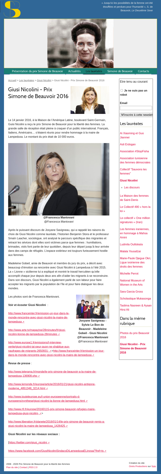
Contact (23, 467)
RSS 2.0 (33, 467)
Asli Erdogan (128, 144)
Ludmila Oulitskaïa (131, 244)
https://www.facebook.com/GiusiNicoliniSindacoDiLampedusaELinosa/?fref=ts (56, 450)
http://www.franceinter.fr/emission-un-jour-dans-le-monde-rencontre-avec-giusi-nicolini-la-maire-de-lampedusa (38, 317)
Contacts (143, 71)
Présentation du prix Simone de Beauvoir (37, 71)
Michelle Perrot (129, 273)
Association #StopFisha (134, 151)
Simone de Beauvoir (120, 71)
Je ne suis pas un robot (133, 92)
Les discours (132, 187)
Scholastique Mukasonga (135, 298)
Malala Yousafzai (130, 251)
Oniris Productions (138, 466)
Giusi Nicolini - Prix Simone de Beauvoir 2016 (133, 348)
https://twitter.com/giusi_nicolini (28, 442)
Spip (153, 466)
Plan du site (12, 467)
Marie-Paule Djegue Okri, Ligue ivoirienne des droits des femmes (135, 262)
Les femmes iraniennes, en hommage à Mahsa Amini (134, 233)
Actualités (74, 71)
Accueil (12, 80)
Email (123, 103)
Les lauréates (94, 71)
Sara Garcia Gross (131, 291)
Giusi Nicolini (44, 80)
